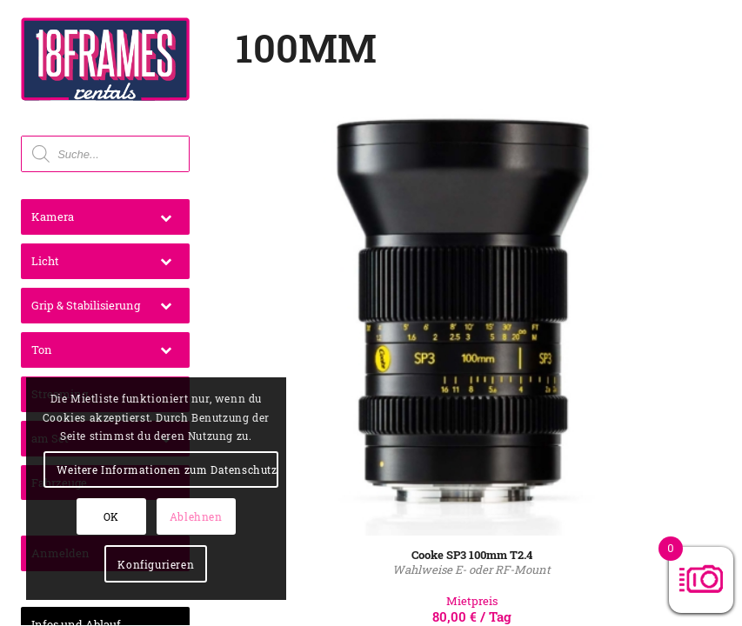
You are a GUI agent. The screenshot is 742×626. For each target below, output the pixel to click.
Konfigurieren (155, 564)
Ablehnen (196, 516)
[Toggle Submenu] (166, 217)
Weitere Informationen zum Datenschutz (167, 469)
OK (111, 516)
